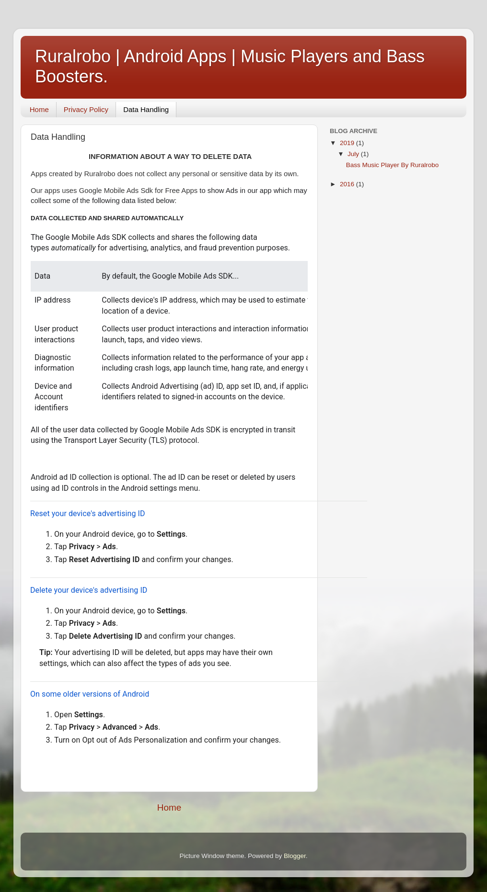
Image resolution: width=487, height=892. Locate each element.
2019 (348, 143)
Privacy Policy (86, 109)
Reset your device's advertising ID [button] (87, 513)
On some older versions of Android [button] (89, 694)
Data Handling (146, 109)
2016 (348, 184)
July (354, 154)
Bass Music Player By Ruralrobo (392, 165)
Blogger (295, 855)
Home (39, 109)
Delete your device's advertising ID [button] (88, 590)
